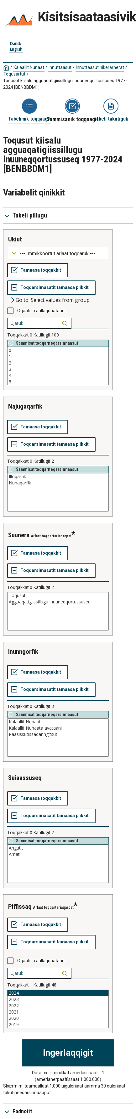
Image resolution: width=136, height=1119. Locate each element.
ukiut (15, 239)
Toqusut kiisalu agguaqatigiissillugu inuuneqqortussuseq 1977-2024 (65, 84)
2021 (58, 1012)
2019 (58, 1024)
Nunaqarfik (58, 483)
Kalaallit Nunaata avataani (58, 728)
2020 (58, 1018)
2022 (58, 1006)
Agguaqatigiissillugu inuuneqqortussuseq (58, 602)
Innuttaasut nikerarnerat (100, 67)
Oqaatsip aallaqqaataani (41, 310)
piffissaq (20, 906)
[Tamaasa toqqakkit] (37, 270)
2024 (58, 993)
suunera (18, 535)
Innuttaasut (60, 67)
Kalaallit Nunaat (28, 67)
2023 (58, 999)
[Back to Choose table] (29, 110)
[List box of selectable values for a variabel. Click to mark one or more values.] (58, 366)
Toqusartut (14, 73)
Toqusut (58, 595)
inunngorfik (23, 651)
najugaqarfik (25, 406)
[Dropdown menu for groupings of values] (58, 253)
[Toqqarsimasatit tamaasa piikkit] (51, 287)
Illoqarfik (58, 476)
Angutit (58, 848)
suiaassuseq (25, 778)
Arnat (58, 854)
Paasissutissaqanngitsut (58, 734)
